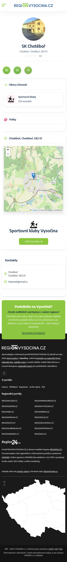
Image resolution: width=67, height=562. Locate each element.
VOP (56, 549)
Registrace (23, 387)
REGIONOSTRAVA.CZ (44, 428)
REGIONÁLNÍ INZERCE (33, 333)
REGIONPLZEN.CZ (9, 401)
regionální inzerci (25, 366)
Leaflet (33, 210)
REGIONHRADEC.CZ (10, 434)
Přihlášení (13, 387)
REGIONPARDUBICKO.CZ (45, 401)
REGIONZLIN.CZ (41, 417)
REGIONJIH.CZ (8, 412)
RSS (43, 387)
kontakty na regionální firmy (48, 358)
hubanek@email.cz (18, 281)
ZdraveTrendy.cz (50, 471)
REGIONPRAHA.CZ (10, 417)
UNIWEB (5, 457)
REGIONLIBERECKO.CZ (11, 428)
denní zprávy (12, 358)
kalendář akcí (7, 362)
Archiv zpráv (34, 387)
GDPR (51, 549)
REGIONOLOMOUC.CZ (44, 423)
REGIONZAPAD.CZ (10, 406)
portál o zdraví (23, 471)
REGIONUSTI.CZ (8, 423)
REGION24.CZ (40, 434)
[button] (33, 176)
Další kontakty (33, 241)
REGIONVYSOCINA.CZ (44, 406)
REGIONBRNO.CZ (42, 412)
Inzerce (5, 387)
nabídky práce (20, 362)
